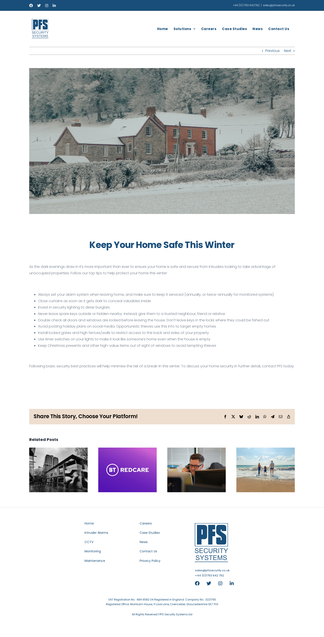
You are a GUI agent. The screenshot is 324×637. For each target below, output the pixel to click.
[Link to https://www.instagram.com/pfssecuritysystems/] (222, 583)
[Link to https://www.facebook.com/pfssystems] (198, 583)
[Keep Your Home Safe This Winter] (162, 141)
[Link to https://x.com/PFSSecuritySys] (210, 583)
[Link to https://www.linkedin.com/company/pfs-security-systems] (231, 583)
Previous (272, 50)
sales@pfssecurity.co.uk (279, 5)
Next (287, 50)
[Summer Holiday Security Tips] (265, 450)
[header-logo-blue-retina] (211, 543)
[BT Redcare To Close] (127, 450)
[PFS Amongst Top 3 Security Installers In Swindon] (58, 450)
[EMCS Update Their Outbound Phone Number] (196, 450)
